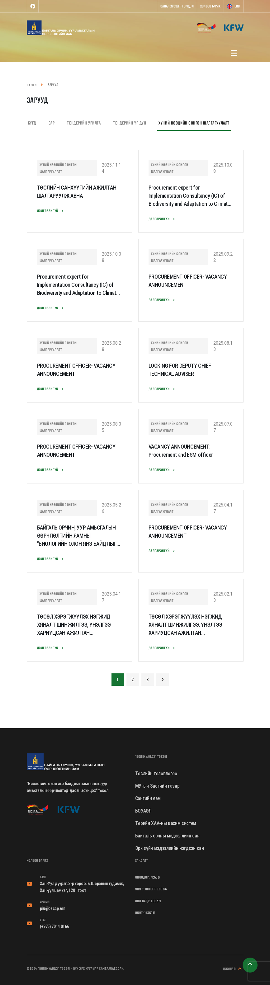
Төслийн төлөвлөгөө (156, 773)
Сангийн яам (148, 798)
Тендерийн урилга (84, 123)
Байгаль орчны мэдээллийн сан (167, 836)
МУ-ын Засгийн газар (157, 786)
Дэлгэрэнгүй (51, 211)
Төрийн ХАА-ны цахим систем (166, 823)
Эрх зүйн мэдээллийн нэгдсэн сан (169, 848)
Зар (52, 123)
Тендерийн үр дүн (129, 123)
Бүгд (32, 123)
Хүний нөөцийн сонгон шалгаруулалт (194, 123)
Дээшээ (233, 969)
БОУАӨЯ (143, 811)
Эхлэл (32, 84)
